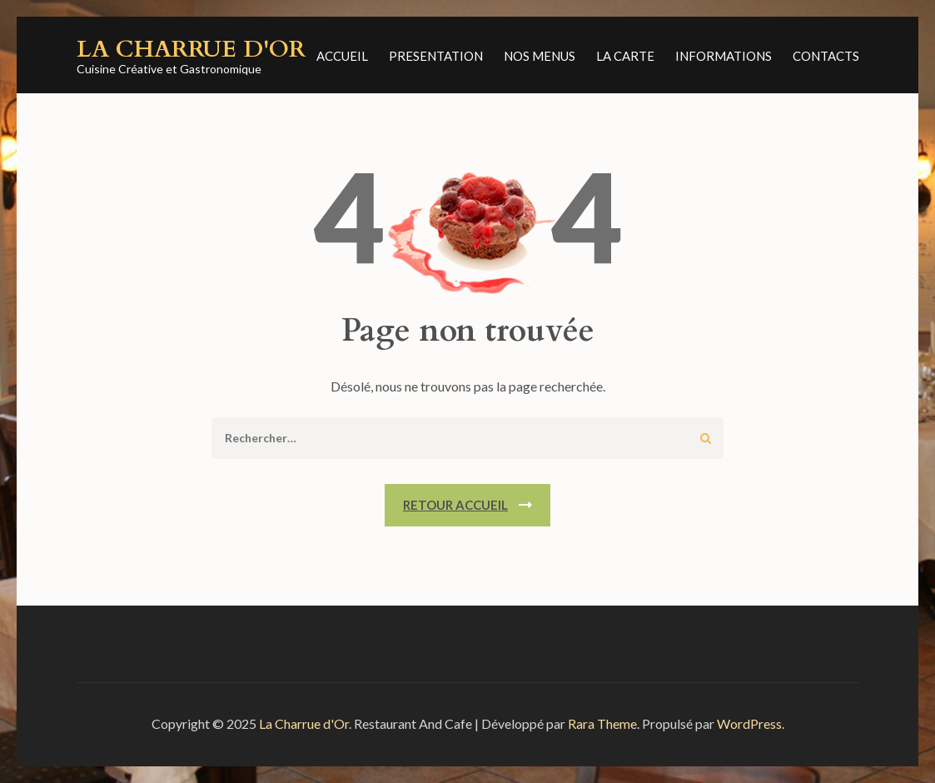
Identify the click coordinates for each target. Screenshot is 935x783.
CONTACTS (826, 55)
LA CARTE (625, 55)
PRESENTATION (436, 55)
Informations (723, 55)
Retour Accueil (455, 504)
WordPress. (750, 723)
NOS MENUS (539, 55)
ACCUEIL (342, 55)
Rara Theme (602, 723)
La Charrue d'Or (191, 49)
